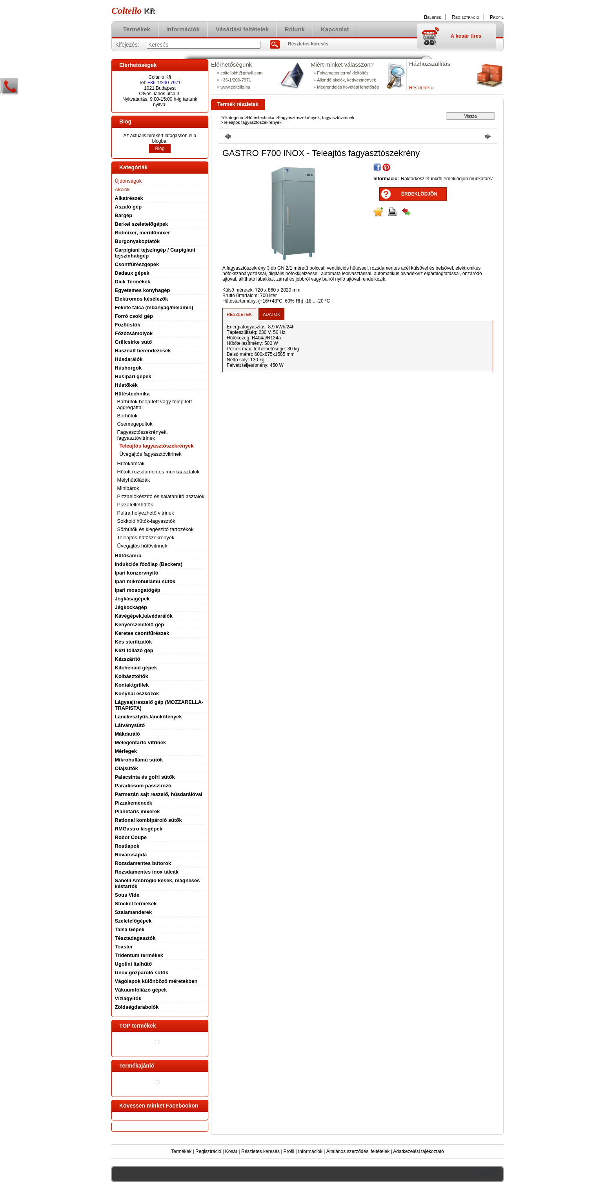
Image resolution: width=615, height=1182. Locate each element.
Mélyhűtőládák (133, 480)
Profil (289, 1151)
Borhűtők (127, 416)
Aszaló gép (128, 207)
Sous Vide (127, 895)
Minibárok (128, 488)
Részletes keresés (260, 1151)
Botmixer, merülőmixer (142, 233)
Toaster (124, 947)
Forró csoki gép (134, 316)
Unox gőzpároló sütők (142, 972)
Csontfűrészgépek (137, 264)
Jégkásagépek (132, 599)
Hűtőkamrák (131, 463)
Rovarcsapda (131, 854)
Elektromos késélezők (141, 299)
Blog (159, 148)
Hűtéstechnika (261, 117)
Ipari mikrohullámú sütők (145, 581)
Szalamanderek (133, 912)
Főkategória (231, 117)
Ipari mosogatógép (137, 590)
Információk (310, 1151)
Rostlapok (127, 846)
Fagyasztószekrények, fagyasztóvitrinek (316, 117)
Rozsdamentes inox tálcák (147, 872)
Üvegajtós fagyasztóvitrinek (151, 454)
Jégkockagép (131, 607)
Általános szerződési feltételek (357, 1151)
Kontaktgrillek (132, 685)
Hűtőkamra (128, 555)
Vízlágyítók (128, 998)
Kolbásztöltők (131, 676)
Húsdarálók (129, 359)
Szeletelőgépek (133, 921)
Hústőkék (126, 385)
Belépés (432, 17)
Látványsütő (130, 725)
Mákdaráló (127, 734)
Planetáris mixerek (137, 811)
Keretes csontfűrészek (142, 633)
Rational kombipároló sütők (148, 820)
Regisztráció (208, 1151)
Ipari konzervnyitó (136, 573)
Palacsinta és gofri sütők (145, 777)
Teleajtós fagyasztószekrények (157, 446)
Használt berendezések (143, 351)
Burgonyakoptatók (137, 241)
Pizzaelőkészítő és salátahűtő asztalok (161, 496)
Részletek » (421, 88)
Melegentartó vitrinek (140, 742)
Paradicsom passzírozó (143, 786)
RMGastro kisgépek (138, 829)
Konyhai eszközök (137, 693)
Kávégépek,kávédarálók (144, 616)
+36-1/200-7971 (164, 82)
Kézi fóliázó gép (134, 650)
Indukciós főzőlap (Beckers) (149, 564)
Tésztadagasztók (135, 938)
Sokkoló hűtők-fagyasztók (146, 521)
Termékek (181, 1151)
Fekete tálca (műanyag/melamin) (154, 307)
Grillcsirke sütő (133, 342)
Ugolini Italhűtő (133, 964)
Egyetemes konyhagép (142, 290)
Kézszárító (127, 659)
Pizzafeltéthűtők (135, 505)
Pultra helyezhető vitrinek (145, 513)
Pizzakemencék (133, 803)
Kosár (231, 1151)
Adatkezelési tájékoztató (418, 1151)
